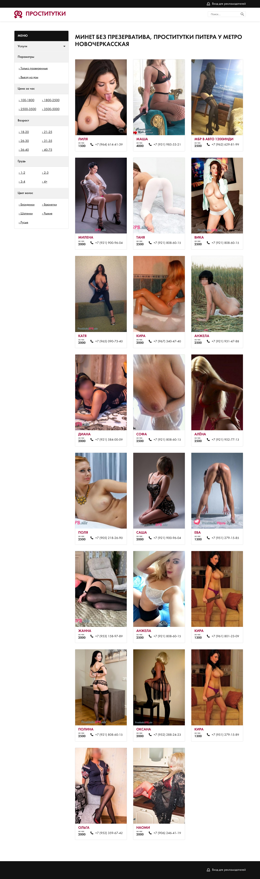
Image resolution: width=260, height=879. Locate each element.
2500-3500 (28, 109)
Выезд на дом (29, 77)
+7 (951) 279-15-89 (225, 735)
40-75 (48, 150)
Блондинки (28, 204)
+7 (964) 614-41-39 (109, 144)
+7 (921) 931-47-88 (225, 341)
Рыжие (48, 213)
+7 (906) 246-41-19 (167, 833)
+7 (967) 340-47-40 (167, 341)
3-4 (23, 181)
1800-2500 (52, 100)
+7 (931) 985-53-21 (167, 144)
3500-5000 (52, 109)
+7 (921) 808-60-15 (167, 243)
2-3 (46, 173)
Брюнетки (50, 204)
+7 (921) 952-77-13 (225, 439)
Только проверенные (34, 68)
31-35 (48, 141)
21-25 (48, 132)
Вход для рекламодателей (229, 3)
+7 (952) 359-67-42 (109, 833)
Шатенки (27, 213)
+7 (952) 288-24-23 (167, 735)
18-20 (25, 132)
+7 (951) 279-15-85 (225, 538)
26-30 (25, 141)
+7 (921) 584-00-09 (109, 439)
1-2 (23, 173)
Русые (24, 222)
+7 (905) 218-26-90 (109, 538)
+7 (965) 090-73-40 (109, 341)
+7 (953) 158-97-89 (109, 636)
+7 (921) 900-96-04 (109, 243)
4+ (45, 181)
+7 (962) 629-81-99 (225, 144)
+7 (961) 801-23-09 (225, 636)
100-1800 (27, 100)
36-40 (25, 150)
